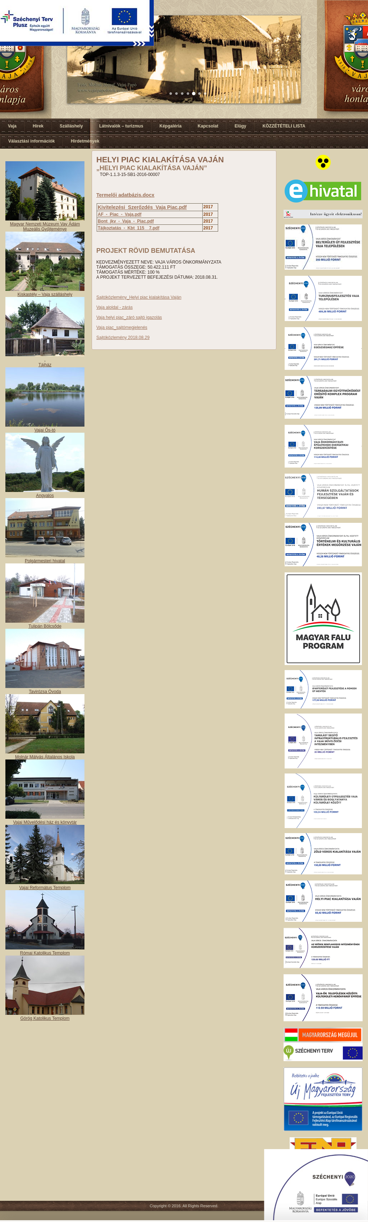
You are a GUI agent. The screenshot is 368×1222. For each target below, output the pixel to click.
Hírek (38, 126)
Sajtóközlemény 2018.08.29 (123, 337)
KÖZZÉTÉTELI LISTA (283, 126)
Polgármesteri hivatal (45, 560)
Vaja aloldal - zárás (114, 307)
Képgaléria (170, 126)
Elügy (241, 126)
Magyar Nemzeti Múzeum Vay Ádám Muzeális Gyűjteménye (45, 227)
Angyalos (45, 495)
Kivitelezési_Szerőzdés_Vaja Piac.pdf (142, 207)
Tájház (44, 364)
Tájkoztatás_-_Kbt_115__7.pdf (128, 228)
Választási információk (31, 141)
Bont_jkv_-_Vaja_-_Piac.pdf (126, 221)
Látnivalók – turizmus (121, 126)
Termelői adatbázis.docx (125, 195)
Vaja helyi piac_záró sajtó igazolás (129, 317)
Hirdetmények (85, 141)
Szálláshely (71, 126)
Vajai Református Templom (45, 887)
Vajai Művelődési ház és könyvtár (45, 822)
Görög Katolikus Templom (44, 1018)
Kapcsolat (208, 126)
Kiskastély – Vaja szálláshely (45, 294)
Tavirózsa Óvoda (45, 691)
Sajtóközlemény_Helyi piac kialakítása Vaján (138, 297)
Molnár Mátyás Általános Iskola (45, 756)
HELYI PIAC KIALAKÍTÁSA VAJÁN (160, 159)
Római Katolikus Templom (45, 953)
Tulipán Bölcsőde (44, 626)
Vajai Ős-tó (44, 430)
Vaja (12, 126)
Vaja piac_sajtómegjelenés (121, 327)
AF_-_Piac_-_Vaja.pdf (119, 214)
